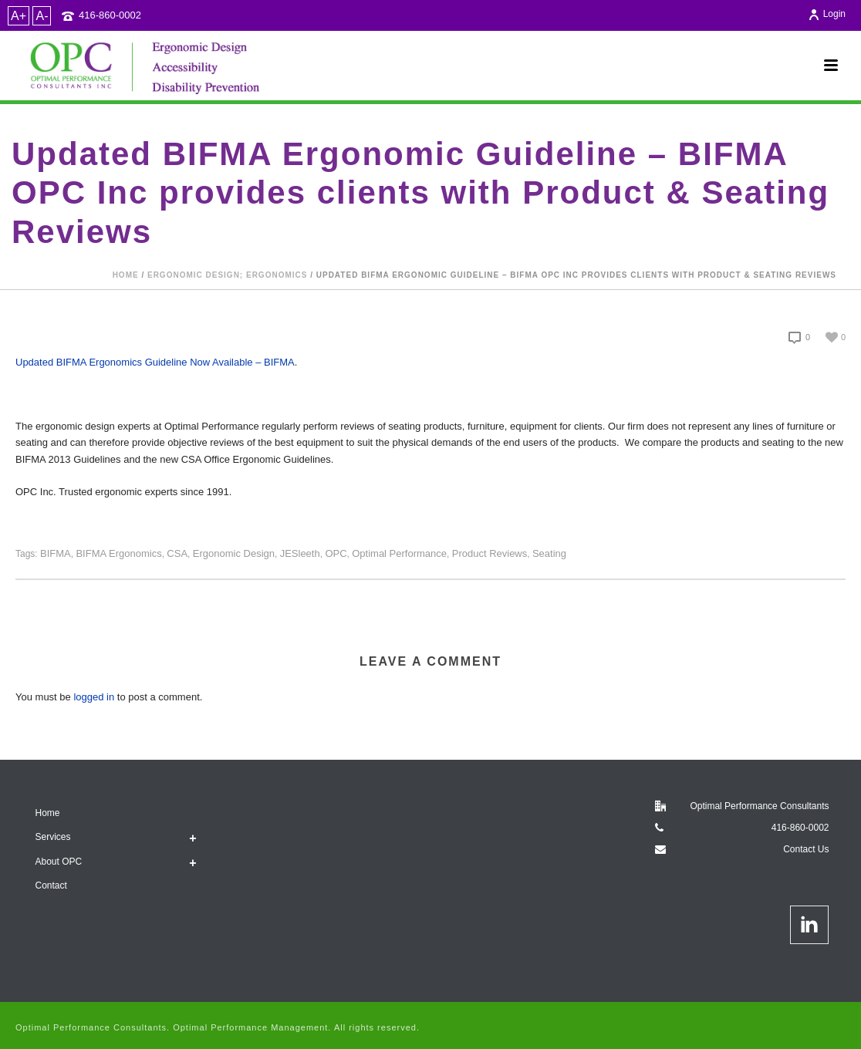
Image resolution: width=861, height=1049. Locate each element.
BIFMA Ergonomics (118, 553)
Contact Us (806, 849)
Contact (51, 885)
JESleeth (300, 553)
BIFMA (55, 553)
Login (827, 13)
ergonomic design (234, 553)
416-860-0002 (110, 15)
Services (53, 836)
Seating (549, 553)
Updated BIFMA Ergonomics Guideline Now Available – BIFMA (155, 362)
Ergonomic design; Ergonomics (227, 275)
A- (41, 15)
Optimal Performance (399, 553)
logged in (93, 697)
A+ (18, 15)
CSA (177, 553)
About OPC (59, 861)
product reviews (490, 553)
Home (126, 275)
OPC (335, 553)
